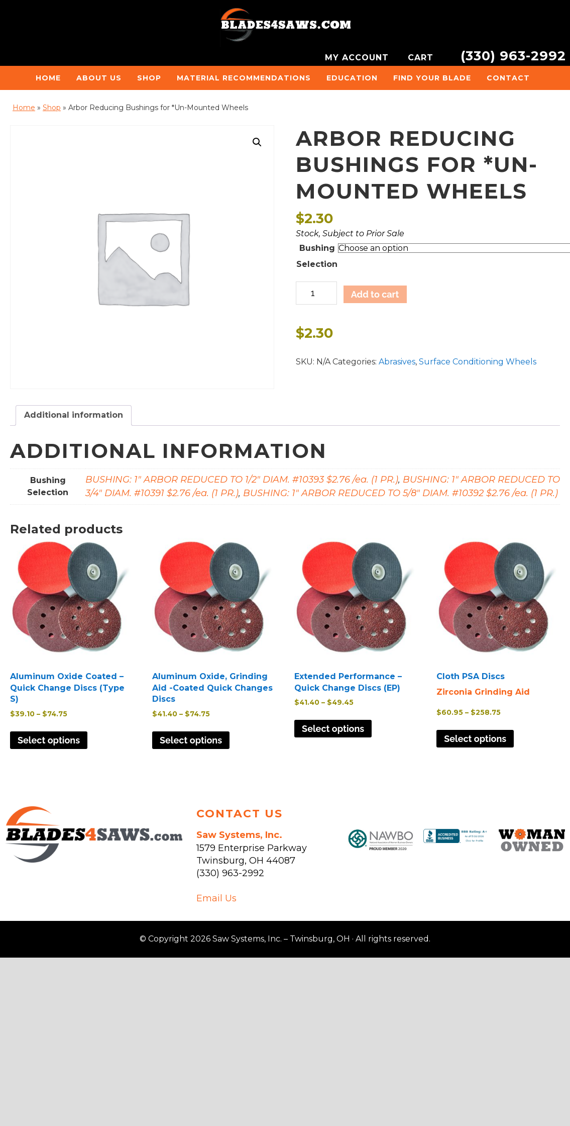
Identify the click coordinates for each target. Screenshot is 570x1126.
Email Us (216, 898)
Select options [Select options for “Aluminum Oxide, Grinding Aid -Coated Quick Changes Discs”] (191, 740)
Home (24, 107)
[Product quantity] (316, 293)
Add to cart (375, 294)
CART (422, 57)
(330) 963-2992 (513, 55)
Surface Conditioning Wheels (477, 361)
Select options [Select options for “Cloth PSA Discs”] (475, 738)
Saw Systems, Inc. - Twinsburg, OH (285, 28)
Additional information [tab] (73, 415)
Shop (52, 107)
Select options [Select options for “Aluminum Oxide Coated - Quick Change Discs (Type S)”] (49, 740)
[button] (257, 142)
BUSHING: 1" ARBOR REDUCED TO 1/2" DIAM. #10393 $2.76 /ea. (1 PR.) (241, 479)
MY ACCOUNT (358, 57)
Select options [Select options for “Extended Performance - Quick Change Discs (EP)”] (333, 728)
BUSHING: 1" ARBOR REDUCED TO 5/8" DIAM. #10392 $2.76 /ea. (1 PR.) (400, 493)
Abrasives (397, 361)
